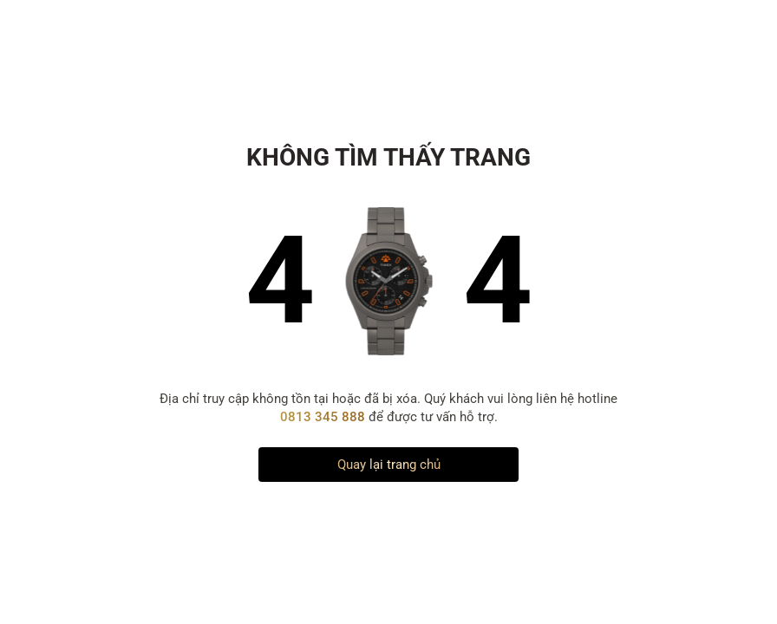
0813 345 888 (324, 417)
